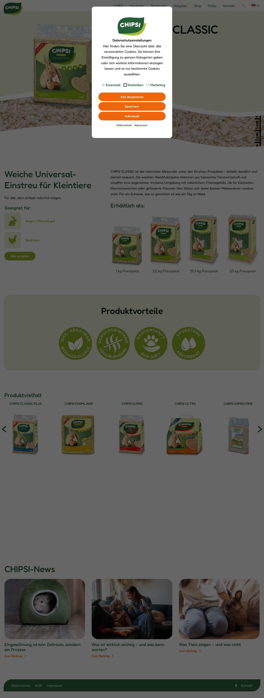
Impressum (140, 125)
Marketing (157, 85)
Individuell (132, 117)
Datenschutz (124, 125)
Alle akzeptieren (132, 97)
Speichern (132, 107)
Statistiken (135, 85)
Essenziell (113, 85)
